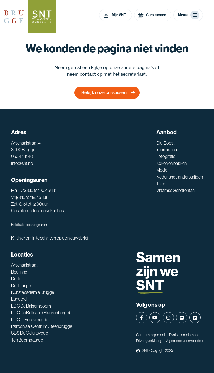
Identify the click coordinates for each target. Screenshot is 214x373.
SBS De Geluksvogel (30, 332)
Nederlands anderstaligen (179, 176)
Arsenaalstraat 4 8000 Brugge (26, 146)
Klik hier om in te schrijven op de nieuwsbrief (49, 237)
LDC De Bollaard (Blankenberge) (40, 312)
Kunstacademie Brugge (32, 292)
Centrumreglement (150, 335)
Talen (161, 183)
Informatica (166, 149)
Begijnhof (19, 271)
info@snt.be (22, 163)
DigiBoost (165, 142)
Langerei (19, 298)
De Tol (17, 278)
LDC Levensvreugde (29, 319)
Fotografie (165, 156)
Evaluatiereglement (184, 335)
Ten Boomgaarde (27, 339)
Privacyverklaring (149, 340)
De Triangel (21, 285)
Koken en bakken (171, 163)
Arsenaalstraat (24, 264)
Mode (161, 169)
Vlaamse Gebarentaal (176, 190)
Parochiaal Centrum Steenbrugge (41, 326)
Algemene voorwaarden (184, 340)
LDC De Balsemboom (31, 305)
